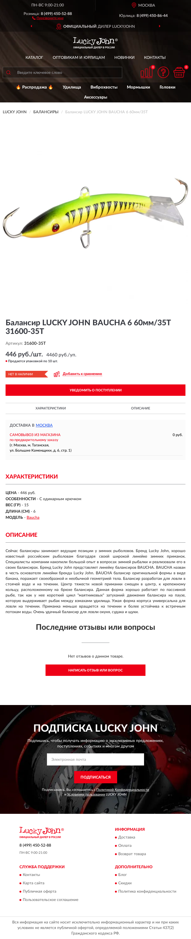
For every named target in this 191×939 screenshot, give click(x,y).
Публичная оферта (39, 892)
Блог (122, 875)
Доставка (126, 837)
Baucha (33, 518)
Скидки (125, 883)
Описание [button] (140, 408)
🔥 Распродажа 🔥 (34, 87)
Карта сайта (33, 883)
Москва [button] (44, 425)
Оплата (125, 846)
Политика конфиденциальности (147, 892)
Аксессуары (95, 97)
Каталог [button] (34, 58)
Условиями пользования (86, 794)
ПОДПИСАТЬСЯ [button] (96, 777)
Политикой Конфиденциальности (122, 789)
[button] (48, 17)
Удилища (72, 87)
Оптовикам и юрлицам (79, 58)
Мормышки (138, 87)
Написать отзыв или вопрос (95, 670)
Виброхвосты (104, 87)
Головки (167, 87)
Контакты (155, 58)
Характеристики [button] (51, 408)
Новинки (124, 58)
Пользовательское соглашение (50, 900)
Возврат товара (132, 854)
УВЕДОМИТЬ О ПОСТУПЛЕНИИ (96, 390)
